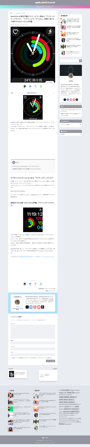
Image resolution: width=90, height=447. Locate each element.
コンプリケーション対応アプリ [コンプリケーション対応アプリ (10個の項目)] (67, 420)
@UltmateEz (38, 305)
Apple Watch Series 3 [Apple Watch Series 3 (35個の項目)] (67, 399)
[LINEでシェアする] (41, 87)
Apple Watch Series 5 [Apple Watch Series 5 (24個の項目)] (67, 404)
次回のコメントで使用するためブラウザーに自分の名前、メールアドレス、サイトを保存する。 (32, 359)
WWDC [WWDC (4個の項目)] (67, 415)
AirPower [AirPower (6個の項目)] (77, 392)
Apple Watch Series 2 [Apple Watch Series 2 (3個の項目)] (69, 396)
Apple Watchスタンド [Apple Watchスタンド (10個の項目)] (75, 406)
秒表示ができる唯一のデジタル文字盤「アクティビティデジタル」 (28, 168)
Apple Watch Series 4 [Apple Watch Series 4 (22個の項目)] (66, 401)
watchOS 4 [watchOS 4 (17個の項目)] (75, 411)
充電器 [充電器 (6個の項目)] (78, 423)
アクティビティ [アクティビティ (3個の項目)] (61, 417)
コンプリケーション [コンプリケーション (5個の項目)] (63, 418)
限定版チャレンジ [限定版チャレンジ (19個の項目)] (65, 426)
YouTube (38, 311)
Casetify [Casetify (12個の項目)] (66, 408)
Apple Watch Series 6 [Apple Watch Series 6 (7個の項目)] (64, 406)
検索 (80, 60)
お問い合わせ (40, 443)
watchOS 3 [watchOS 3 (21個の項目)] (68, 411)
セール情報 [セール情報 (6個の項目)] (78, 420)
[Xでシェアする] (25, 87)
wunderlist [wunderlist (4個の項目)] (64, 415)
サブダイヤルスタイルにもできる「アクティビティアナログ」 (27, 166)
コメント (13, 325)
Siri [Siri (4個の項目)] (74, 408)
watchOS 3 (52, 293)
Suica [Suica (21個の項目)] (77, 408)
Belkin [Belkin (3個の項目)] (63, 408)
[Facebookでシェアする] (30, 87)
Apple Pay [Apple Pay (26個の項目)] (71, 394)
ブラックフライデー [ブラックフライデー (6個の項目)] (63, 422)
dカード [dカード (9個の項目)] (71, 408)
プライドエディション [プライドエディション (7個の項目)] (73, 422)
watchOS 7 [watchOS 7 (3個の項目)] (60, 415)
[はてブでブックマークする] (35, 87)
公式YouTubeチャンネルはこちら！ (45, 6)
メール (13, 348)
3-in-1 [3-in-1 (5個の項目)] (60, 392)
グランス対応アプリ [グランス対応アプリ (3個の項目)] (72, 417)
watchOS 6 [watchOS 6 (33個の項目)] (75, 413)
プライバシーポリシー (48, 443)
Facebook (30, 311)
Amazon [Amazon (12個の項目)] (61, 394)
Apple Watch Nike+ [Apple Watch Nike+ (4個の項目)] (62, 396)
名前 (12, 342)
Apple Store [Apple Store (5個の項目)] (77, 394)
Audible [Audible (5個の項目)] (60, 408)
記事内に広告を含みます (32, 92)
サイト (12, 354)
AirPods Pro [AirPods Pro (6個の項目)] (72, 392)
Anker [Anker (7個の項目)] (65, 394)
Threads (42, 311)
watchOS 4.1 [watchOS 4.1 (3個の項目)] (61, 413)
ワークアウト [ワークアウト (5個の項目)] (73, 423)
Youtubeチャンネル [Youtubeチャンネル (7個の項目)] (73, 415)
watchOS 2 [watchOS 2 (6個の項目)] (61, 411)
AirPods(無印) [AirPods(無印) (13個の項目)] (66, 392)
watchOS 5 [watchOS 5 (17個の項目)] (66, 413)
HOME (45, 440)
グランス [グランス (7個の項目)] (66, 417)
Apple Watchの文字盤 (50, 290)
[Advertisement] (33, 146)
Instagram (35, 311)
